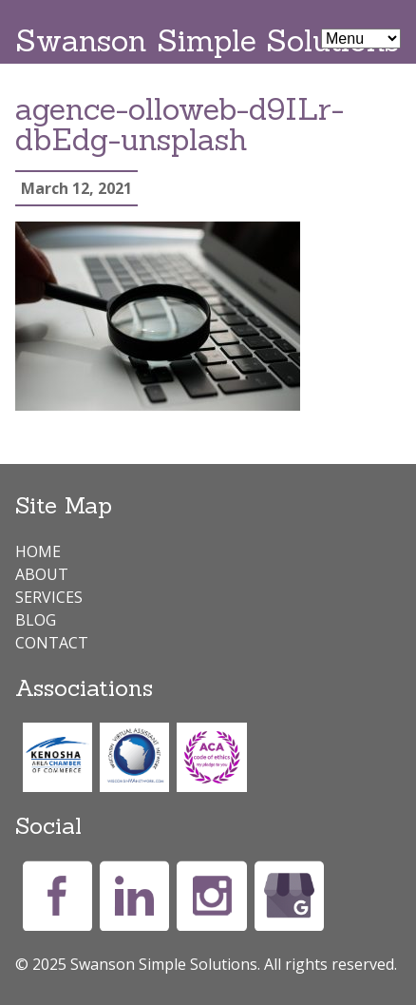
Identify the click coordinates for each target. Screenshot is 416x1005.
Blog (35, 619)
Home (38, 551)
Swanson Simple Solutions (207, 40)
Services (49, 597)
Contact (51, 642)
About (41, 574)
